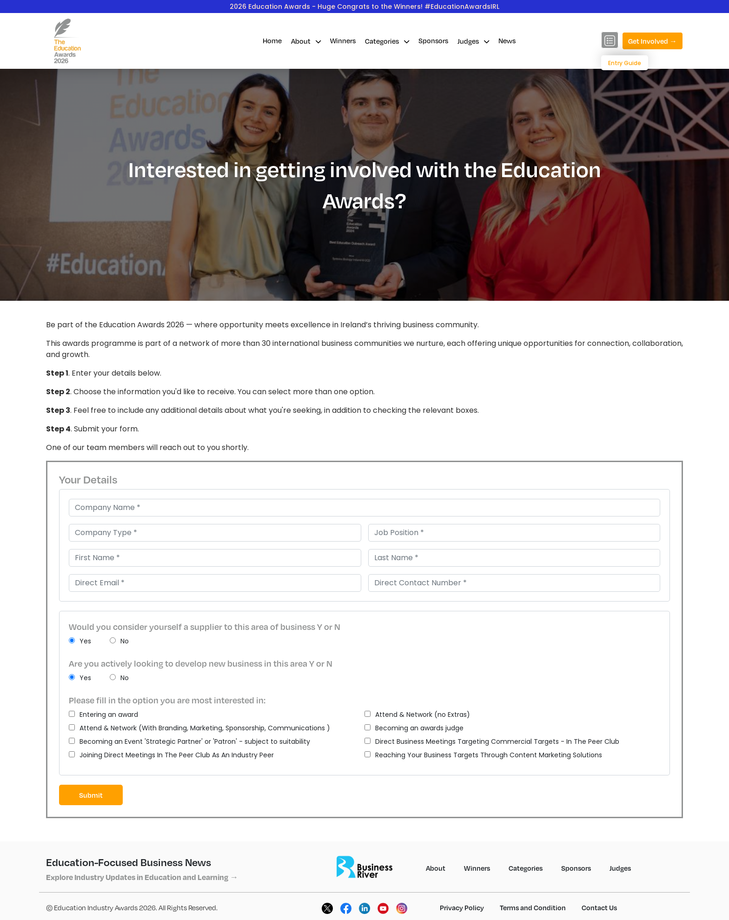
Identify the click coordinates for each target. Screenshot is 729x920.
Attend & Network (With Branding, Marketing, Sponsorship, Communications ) (199, 728)
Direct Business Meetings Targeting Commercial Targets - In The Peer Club (491, 741)
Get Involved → (652, 41)
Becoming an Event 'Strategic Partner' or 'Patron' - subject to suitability (189, 741)
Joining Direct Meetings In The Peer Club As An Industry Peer (171, 755)
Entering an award (103, 714)
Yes (80, 641)
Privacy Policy (462, 907)
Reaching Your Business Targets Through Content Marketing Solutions (483, 755)
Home (272, 40)
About (306, 41)
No (119, 641)
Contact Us (599, 907)
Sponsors (433, 40)
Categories (387, 41)
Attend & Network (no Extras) (417, 714)
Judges (473, 41)
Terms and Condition (533, 907)
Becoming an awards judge (414, 728)
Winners (343, 40)
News (507, 40)
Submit (91, 795)
